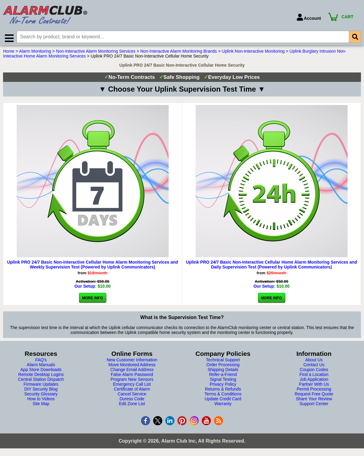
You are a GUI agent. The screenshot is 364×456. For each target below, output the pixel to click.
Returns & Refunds (223, 390)
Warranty (223, 405)
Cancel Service (132, 395)
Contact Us (314, 366)
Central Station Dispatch (41, 380)
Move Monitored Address (132, 366)
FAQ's (41, 361)
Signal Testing (223, 380)
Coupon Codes (314, 371)
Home (8, 52)
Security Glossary (41, 395)
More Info (92, 299)
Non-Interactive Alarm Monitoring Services (95, 52)
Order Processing (222, 366)
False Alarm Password (132, 376)
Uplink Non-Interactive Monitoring (253, 52)
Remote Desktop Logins (41, 376)
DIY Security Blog (40, 390)
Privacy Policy (223, 385)
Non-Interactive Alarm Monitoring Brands (178, 52)
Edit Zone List (132, 405)
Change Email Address (131, 371)
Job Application (314, 380)
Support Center (314, 405)
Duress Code (131, 400)
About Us (314, 361)
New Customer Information (132, 361)
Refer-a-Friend (223, 376)
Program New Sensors (132, 380)
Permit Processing (314, 390)
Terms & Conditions (222, 395)
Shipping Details (223, 371)
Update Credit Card (222, 400)
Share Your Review (314, 400)
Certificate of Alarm (132, 390)
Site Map (41, 405)
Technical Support (223, 361)
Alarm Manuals (41, 366)
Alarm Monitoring (35, 52)
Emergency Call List (132, 385)
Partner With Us (314, 385)
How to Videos (41, 400)
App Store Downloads (40, 371)
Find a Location (313, 376)
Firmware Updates (41, 385)
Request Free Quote (314, 395)
